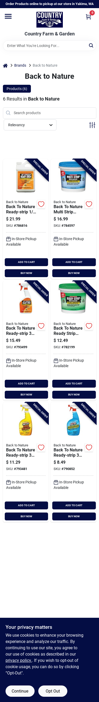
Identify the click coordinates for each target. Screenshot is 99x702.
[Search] (91, 45)
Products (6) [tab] (17, 89)
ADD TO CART (26, 262)
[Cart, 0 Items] (88, 16)
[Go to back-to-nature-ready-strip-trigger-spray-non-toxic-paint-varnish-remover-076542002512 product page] (73, 462)
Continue (20, 691)
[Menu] (8, 16)
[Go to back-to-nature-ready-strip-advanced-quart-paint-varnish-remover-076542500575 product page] (73, 341)
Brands (20, 65)
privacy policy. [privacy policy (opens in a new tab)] (19, 660)
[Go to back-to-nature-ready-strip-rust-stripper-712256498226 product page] (26, 462)
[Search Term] (49, 45)
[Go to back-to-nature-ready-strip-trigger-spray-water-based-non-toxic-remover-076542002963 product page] (26, 341)
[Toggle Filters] (92, 125)
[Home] (5, 65)
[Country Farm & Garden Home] (49, 20)
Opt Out (53, 691)
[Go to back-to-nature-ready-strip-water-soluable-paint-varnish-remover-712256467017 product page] (26, 219)
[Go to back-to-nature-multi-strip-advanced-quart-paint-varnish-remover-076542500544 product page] (73, 219)
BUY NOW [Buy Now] (26, 273)
